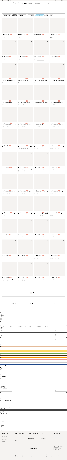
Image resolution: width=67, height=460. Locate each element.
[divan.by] (33, 4)
